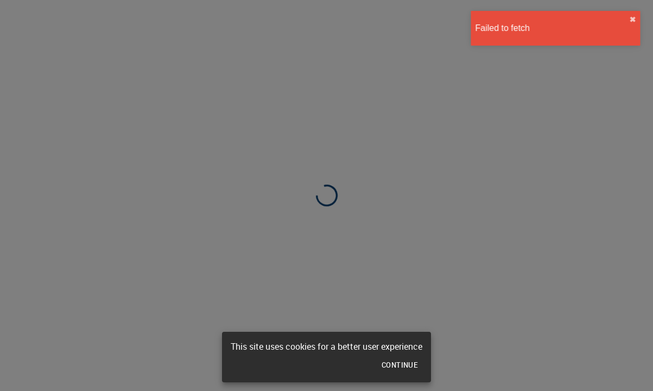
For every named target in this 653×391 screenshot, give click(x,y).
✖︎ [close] (639, 19)
